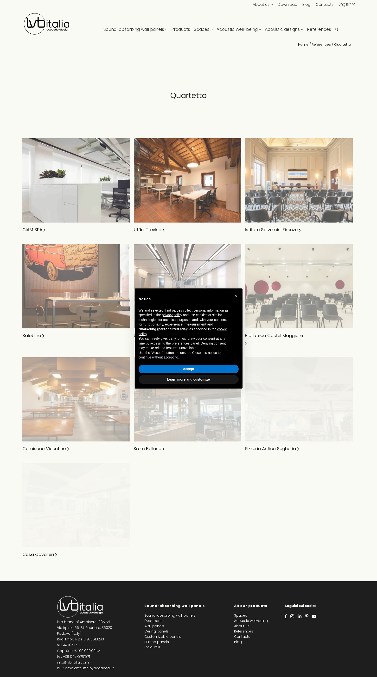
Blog (306, 4)
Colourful (152, 647)
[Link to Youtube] (314, 616)
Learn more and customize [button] (188, 379)
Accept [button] (188, 369)
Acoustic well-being (251, 620)
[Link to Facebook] (286, 616)
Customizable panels (162, 636)
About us (261, 4)
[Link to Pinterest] (306, 616)
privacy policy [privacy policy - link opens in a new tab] (172, 315)
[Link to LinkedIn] (299, 616)
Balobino (31, 410)
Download (287, 4)
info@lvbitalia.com (73, 662)
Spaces (240, 615)
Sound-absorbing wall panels (169, 615)
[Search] (336, 24)
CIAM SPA (32, 230)
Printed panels (156, 641)
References (321, 44)
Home (303, 44)
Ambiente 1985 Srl (95, 622)
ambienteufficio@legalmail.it (89, 668)
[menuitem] (136, 24)
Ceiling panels (156, 631)
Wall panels (154, 626)
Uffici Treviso (223, 230)
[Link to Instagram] (292, 616)
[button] (236, 296)
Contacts (324, 4)
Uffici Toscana (225, 410)
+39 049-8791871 (76, 656)
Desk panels (154, 620)
